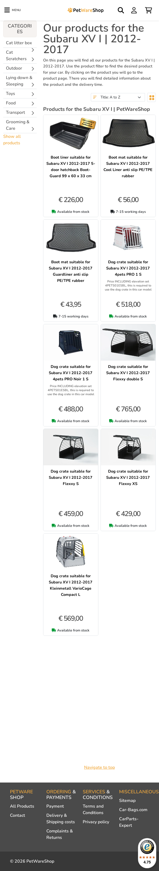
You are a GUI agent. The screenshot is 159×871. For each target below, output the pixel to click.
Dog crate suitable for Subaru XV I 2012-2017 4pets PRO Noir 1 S (70, 373)
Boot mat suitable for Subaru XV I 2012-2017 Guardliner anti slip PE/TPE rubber (70, 271)
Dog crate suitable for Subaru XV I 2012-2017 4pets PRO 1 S (128, 268)
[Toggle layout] (151, 97)
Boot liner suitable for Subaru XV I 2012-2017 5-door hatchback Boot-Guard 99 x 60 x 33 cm (70, 167)
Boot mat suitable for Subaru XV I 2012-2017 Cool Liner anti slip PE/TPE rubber (128, 167)
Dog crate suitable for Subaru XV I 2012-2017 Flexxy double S (128, 373)
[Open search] (121, 10)
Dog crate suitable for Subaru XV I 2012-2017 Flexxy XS (128, 477)
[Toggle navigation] (12, 10)
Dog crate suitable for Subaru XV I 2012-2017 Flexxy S (70, 477)
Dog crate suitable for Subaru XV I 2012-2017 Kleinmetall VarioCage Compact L (70, 585)
